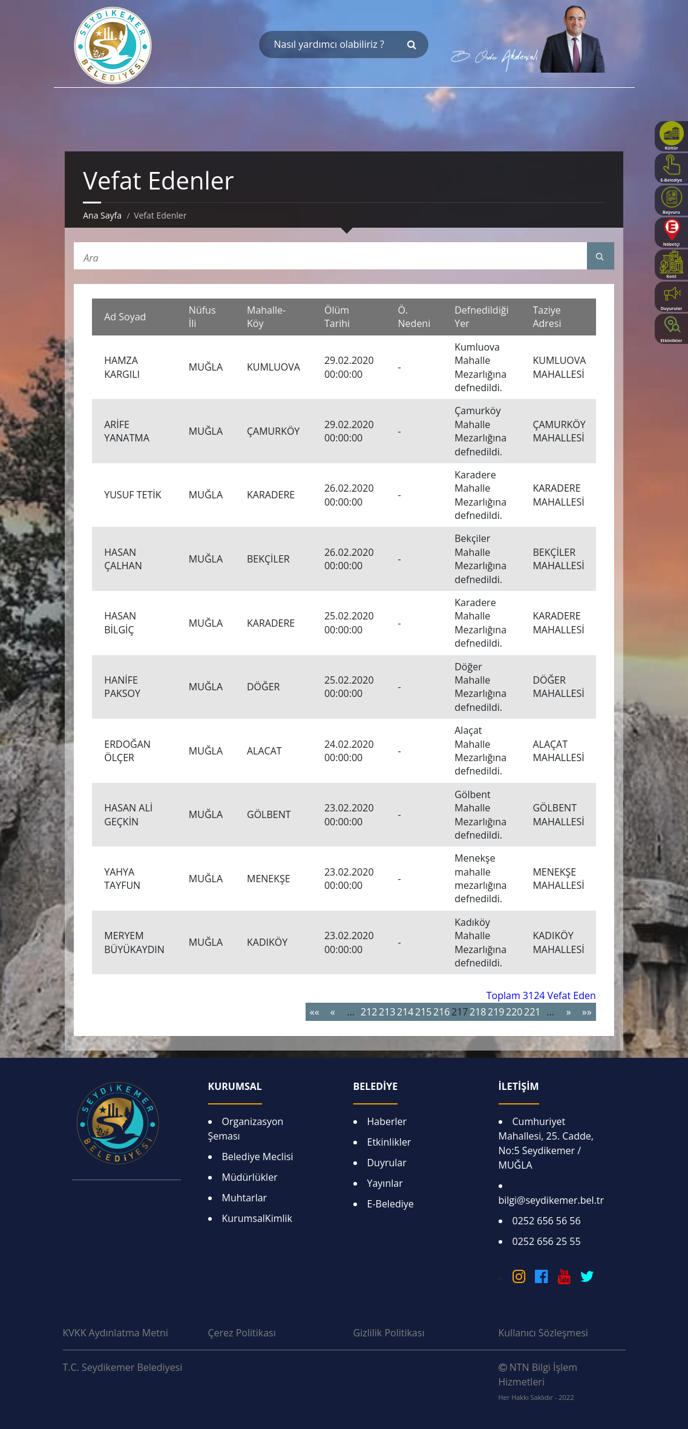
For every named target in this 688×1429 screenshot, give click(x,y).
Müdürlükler (250, 1177)
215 (423, 1011)
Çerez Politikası (242, 1332)
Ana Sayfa (102, 215)
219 (496, 1011)
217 (459, 1011)
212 (369, 1011)
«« (314, 1011)
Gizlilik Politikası (389, 1332)
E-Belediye (390, 1203)
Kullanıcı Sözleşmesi (543, 1332)
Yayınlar (385, 1183)
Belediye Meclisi (257, 1156)
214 (405, 1011)
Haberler (387, 1121)
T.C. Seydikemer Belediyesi (123, 1367)
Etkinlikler (389, 1142)
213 (387, 1011)
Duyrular (387, 1162)
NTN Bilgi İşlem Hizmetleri (538, 1381)
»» (587, 1011)
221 (532, 1011)
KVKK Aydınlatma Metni (115, 1332)
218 (478, 1011)
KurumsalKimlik (257, 1218)
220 (514, 1011)
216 (441, 1011)
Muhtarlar (244, 1197)
